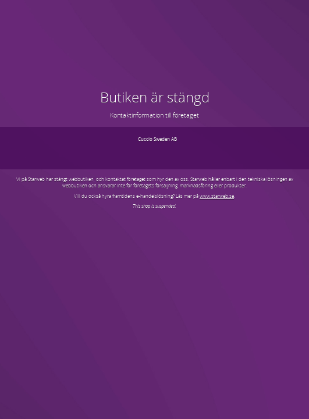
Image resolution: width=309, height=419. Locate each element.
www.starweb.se (217, 196)
